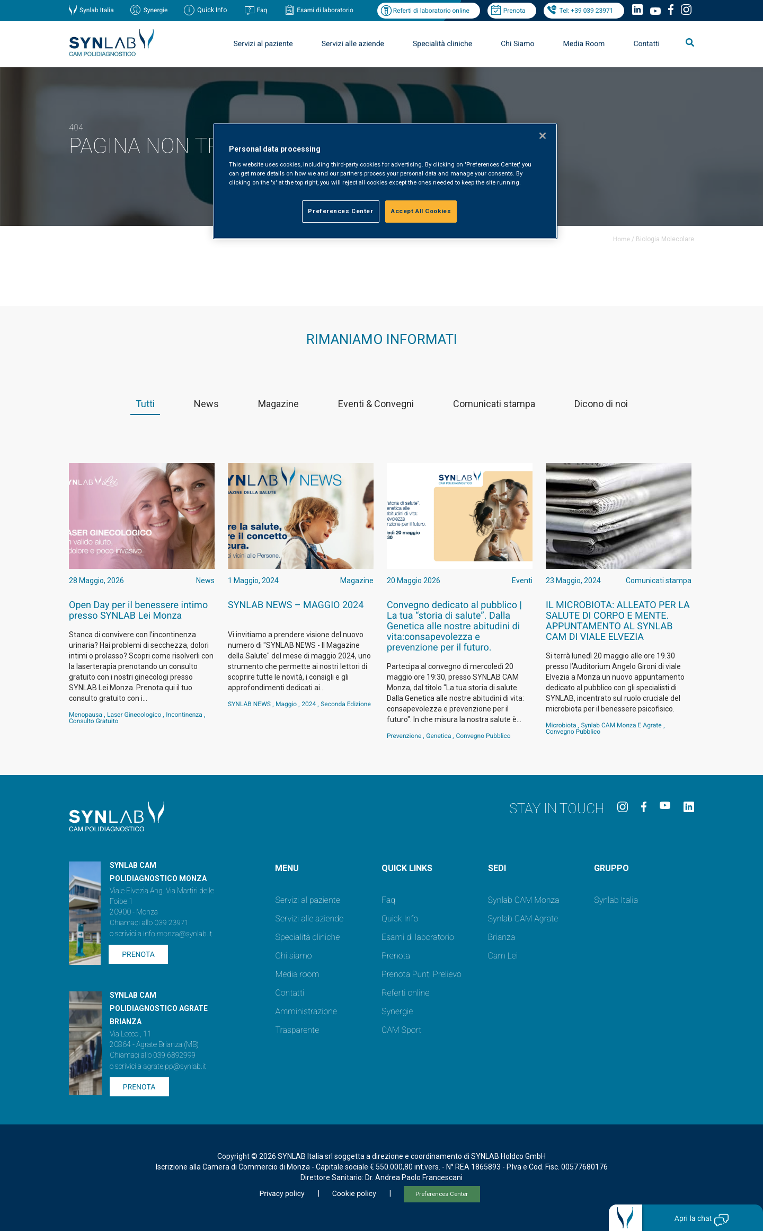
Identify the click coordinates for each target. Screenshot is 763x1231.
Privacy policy (281, 1194)
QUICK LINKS (407, 868)
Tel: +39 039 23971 (587, 10)
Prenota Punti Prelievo (422, 974)
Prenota (514, 10)
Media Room (584, 44)
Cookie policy (354, 1194)
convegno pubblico (483, 736)
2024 (308, 704)
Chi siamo (293, 956)
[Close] (542, 135)
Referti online (405, 993)
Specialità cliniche (442, 44)
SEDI (497, 868)
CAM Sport (401, 1030)
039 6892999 (174, 1055)
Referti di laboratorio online (431, 10)
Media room (297, 974)
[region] (385, 181)
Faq (261, 10)
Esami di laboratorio (325, 10)
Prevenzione (404, 736)
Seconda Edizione (346, 704)
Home (621, 239)
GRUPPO (611, 868)
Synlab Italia (96, 10)
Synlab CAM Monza (524, 900)
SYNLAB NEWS (249, 704)
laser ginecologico (134, 714)
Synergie (156, 10)
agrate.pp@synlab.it (174, 1066)
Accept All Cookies (421, 211)
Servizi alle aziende (353, 44)
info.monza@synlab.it (177, 934)
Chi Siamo (517, 44)
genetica (438, 736)
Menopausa (85, 714)
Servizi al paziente (263, 44)
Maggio (286, 704)
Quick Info (400, 918)
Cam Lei (503, 956)
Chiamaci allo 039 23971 (149, 923)
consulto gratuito (93, 721)
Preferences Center (441, 1194)
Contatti (646, 44)
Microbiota (561, 725)
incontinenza (184, 714)
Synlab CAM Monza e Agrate (621, 725)
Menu (287, 868)
